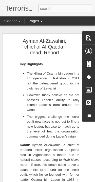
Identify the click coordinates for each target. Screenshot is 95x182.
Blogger (63, 179)
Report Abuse (78, 179)
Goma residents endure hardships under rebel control (48, 110)
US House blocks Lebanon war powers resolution (45, 65)
